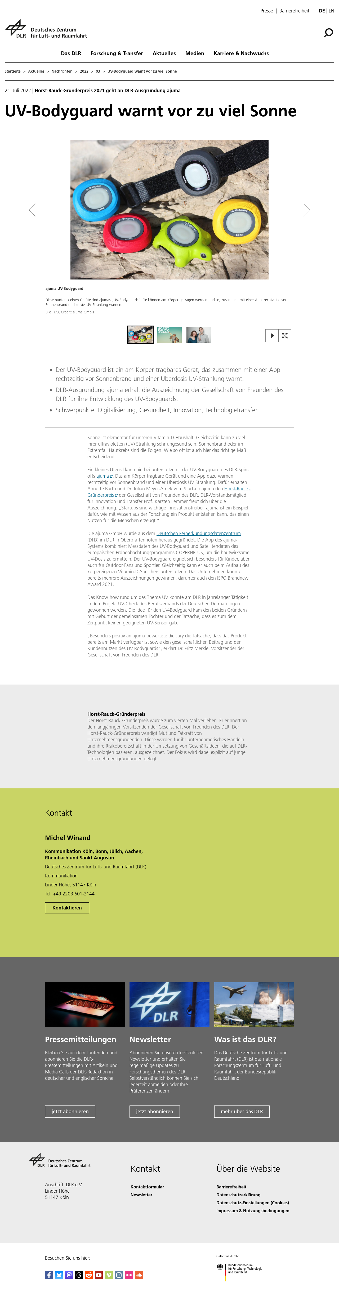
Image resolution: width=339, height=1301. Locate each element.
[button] (169, 232)
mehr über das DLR (242, 1111)
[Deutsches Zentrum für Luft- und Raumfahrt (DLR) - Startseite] (48, 31)
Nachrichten (62, 71)
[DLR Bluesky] (59, 1277)
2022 (84, 71)
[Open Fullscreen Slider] (285, 336)
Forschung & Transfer (117, 53)
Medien (194, 53)
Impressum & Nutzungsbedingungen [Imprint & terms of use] (252, 1210)
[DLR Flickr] (129, 1277)
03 (98, 71)
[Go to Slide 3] (198, 335)
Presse (267, 11)
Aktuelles (164, 53)
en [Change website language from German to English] (331, 11)
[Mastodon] (69, 1277)
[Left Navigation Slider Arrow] (53, 210)
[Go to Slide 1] (140, 335)
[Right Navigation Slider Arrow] (288, 210)
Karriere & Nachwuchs (241, 53)
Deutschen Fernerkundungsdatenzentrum (199, 533)
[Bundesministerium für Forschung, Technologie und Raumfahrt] (242, 1286)
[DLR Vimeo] (109, 1277)
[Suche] (328, 33)
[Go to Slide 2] (169, 335)
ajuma (102, 476)
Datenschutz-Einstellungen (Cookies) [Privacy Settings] (252, 1202)
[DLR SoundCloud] (139, 1277)
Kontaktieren (67, 908)
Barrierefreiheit (294, 11)
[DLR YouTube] (99, 1277)
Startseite (13, 71)
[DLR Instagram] (119, 1277)
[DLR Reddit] (89, 1277)
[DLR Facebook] (49, 1277)
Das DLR (71, 53)
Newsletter (141, 1194)
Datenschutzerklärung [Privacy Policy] (238, 1194)
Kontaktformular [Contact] (147, 1186)
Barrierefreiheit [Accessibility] (231, 1186)
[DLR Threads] (79, 1277)
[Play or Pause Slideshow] (272, 336)
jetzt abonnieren (70, 1111)
